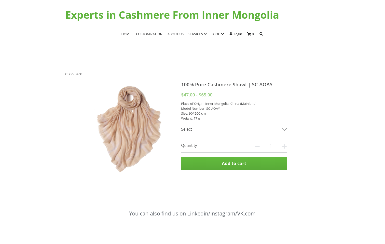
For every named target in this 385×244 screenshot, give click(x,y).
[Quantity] (270, 146)
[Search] (261, 34)
